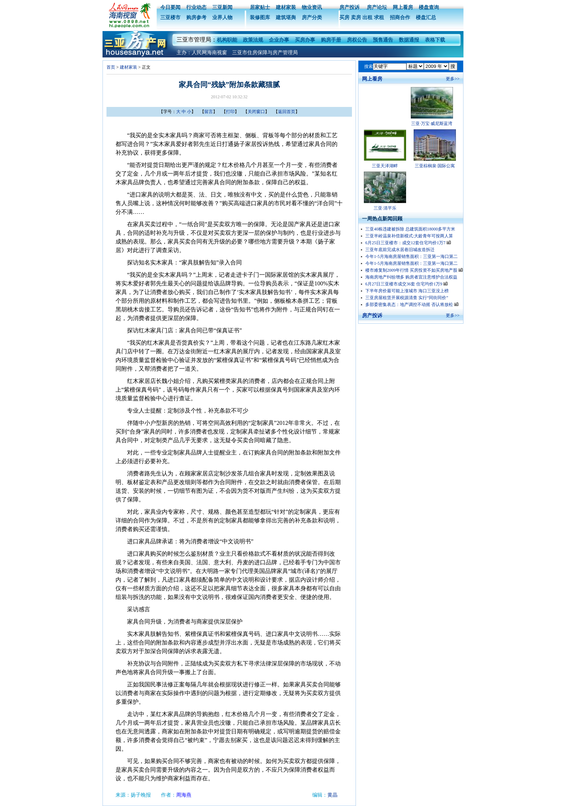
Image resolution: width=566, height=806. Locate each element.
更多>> (453, 78)
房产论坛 (376, 7)
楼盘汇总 (426, 17)
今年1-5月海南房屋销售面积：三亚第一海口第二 (411, 256)
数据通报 (409, 40)
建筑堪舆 (286, 17)
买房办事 (305, 40)
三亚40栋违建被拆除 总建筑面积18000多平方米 (410, 229)
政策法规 (253, 40)
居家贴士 (260, 7)
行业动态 (196, 7)
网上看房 (403, 7)
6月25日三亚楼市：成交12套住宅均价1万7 (408, 242)
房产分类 (312, 17)
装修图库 (260, 17)
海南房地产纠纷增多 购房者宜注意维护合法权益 (411, 277)
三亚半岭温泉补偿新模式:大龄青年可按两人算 (409, 235)
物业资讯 (312, 7)
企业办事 (279, 40)
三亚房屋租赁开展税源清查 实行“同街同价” (406, 297)
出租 (367, 17)
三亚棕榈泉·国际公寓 (435, 165)
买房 (344, 17)
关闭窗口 (256, 111)
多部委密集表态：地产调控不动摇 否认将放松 (411, 304)
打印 (230, 111)
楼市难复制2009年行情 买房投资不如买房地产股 (414, 270)
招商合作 (400, 17)
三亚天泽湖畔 (385, 165)
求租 (379, 17)
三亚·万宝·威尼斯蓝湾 (431, 123)
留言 (208, 111)
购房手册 (331, 40)
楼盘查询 (429, 7)
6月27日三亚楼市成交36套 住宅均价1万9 (406, 283)
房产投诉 (349, 7)
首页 (110, 67)
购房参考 (196, 17)
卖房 (356, 17)
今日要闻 (170, 7)
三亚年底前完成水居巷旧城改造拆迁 (400, 249)
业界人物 (222, 17)
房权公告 (357, 40)
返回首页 (286, 111)
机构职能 (227, 40)
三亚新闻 (222, 7)
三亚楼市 (170, 17)
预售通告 (383, 40)
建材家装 (286, 7)
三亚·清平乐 (385, 208)
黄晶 (332, 795)
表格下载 (435, 40)
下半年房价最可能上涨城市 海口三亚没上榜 (407, 290)
